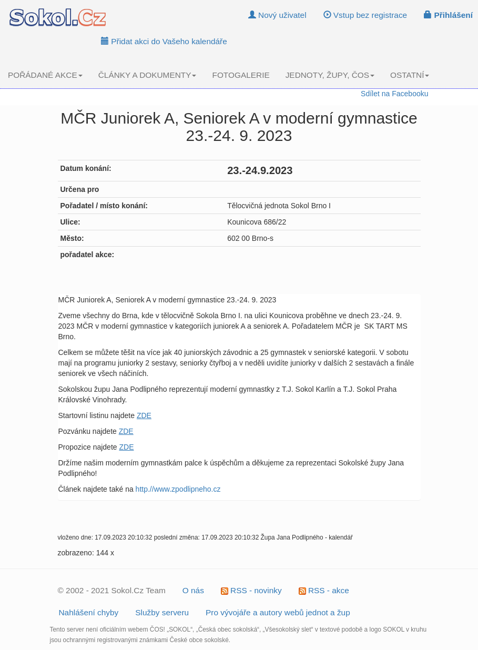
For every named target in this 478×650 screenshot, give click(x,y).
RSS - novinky (251, 590)
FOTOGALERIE (240, 74)
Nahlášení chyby (89, 612)
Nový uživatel (277, 15)
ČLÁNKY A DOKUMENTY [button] (147, 74)
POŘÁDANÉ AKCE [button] (45, 74)
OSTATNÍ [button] (409, 74)
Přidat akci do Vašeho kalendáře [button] (164, 41)
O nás (193, 590)
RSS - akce (324, 590)
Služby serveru (162, 612)
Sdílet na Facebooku (394, 93)
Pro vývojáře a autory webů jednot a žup (278, 612)
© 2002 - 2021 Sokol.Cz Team (112, 590)
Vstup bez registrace (365, 15)
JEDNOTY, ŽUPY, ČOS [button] (330, 74)
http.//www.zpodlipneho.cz (178, 489)
